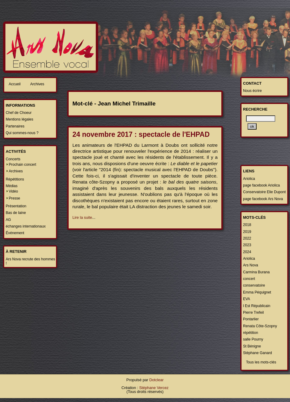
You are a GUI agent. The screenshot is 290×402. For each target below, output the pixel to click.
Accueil (14, 84)
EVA (246, 299)
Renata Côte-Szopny (260, 326)
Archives (37, 84)
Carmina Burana (256, 272)
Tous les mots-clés (261, 362)
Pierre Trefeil (253, 312)
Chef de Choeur (19, 113)
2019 (247, 232)
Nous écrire (252, 91)
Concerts (13, 159)
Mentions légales (19, 119)
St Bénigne (252, 346)
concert (249, 279)
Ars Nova (250, 265)
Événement (15, 233)
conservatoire (254, 285)
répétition (250, 333)
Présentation (16, 206)
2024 (247, 252)
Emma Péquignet (257, 292)
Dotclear (156, 380)
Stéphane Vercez (153, 387)
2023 (247, 245)
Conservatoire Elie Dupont (264, 192)
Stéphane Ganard (257, 353)
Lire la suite (82, 217)
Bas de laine (16, 213)
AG (8, 220)
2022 (247, 238)
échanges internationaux (25, 226)
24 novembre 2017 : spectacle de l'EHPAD (141, 134)
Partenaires (15, 126)
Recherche (255, 109)
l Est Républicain (256, 306)
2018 (247, 225)
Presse (14, 198)
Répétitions (15, 179)
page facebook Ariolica (261, 185)
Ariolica (249, 179)
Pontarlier (251, 319)
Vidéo (13, 191)
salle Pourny (253, 339)
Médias (11, 186)
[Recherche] (260, 118)
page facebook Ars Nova (263, 199)
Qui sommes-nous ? (22, 133)
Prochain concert (22, 164)
